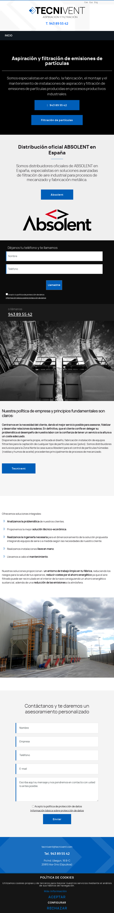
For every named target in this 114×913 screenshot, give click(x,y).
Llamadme (54, 285)
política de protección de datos (30, 295)
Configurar (57, 903)
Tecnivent (19, 468)
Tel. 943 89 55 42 (57, 853)
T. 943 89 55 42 (57, 23)
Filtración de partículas (57, 120)
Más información (55, 891)
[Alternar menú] (105, 36)
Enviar (57, 819)
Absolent (57, 195)
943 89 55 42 (20, 315)
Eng (96, 2)
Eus (91, 2)
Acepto (11, 295)
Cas (86, 2)
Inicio (8, 35)
